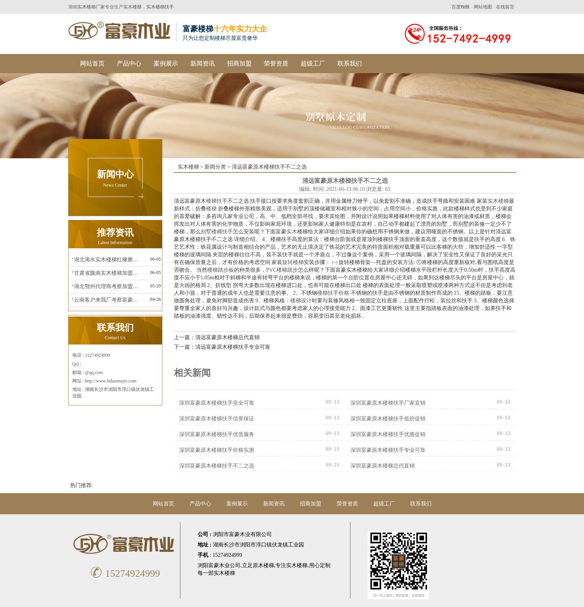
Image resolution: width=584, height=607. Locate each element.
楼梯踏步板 (220, 270)
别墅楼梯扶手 (217, 232)
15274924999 (124, 573)
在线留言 (505, 7)
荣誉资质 (276, 63)
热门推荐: (81, 485)
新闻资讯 (202, 63)
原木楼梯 (263, 565)
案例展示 (166, 63)
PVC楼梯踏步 (282, 270)
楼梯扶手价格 (333, 293)
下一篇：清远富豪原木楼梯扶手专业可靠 (222, 347)
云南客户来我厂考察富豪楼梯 (108, 300)
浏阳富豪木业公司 (219, 565)
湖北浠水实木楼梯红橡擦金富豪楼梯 (108, 259)
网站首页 (92, 63)
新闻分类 (215, 167)
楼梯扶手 (216, 201)
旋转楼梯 (293, 262)
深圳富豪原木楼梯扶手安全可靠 (216, 403)
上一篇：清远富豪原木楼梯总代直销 (217, 337)
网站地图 (483, 7)
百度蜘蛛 (460, 7)
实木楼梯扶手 (160, 7)
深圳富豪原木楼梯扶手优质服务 (216, 434)
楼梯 (211, 209)
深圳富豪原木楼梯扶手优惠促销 (387, 434)
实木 (291, 232)
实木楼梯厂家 (91, 7)
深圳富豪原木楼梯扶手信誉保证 (216, 419)
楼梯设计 (301, 301)
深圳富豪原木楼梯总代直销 (382, 466)
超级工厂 (313, 63)
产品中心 (129, 63)
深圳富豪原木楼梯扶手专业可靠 (387, 450)
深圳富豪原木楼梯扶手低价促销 (387, 419)
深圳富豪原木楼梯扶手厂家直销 (387, 403)
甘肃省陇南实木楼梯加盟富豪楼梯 (108, 273)
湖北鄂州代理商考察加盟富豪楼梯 (108, 286)
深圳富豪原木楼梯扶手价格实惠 (216, 450)
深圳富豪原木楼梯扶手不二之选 (216, 466)
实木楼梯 (132, 7)
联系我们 (349, 63)
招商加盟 (239, 63)
